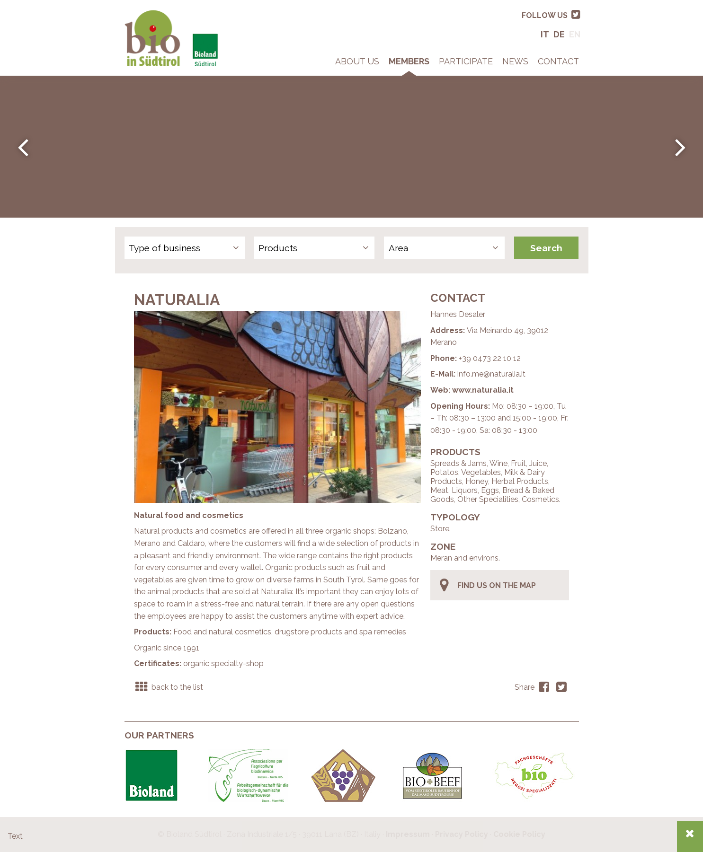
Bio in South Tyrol (155, 13)
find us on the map (487, 585)
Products (277, 248)
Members (409, 61)
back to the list (169, 687)
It (545, 34)
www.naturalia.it (483, 390)
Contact (558, 61)
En (574, 34)
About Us (357, 61)
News (515, 61)
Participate (466, 61)
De (559, 34)
